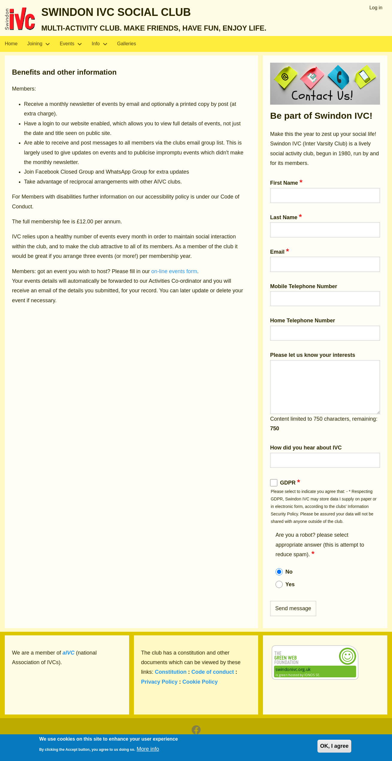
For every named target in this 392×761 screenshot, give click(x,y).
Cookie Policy (200, 682)
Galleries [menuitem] (126, 43)
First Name (284, 183)
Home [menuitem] (11, 43)
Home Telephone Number (302, 321)
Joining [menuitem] (41, 44)
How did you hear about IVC (306, 448)
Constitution (171, 672)
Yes (290, 584)
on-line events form (174, 271)
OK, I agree (334, 749)
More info (148, 751)
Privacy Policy (159, 682)
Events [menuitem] (73, 44)
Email (277, 252)
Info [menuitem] (102, 44)
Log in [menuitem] (375, 7)
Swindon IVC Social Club (116, 12)
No (289, 572)
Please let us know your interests (312, 355)
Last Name (283, 217)
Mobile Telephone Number (303, 286)
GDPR (288, 483)
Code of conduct (212, 672)
